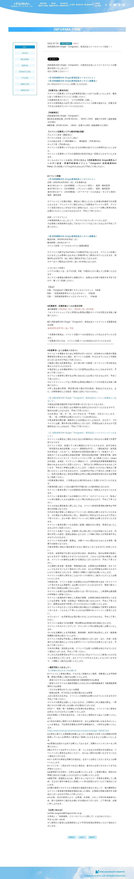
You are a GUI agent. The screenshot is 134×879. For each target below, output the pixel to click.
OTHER (25, 78)
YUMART (89, 4)
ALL (25, 47)
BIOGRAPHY (53, 4)
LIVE (72, 4)
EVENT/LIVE (25, 72)
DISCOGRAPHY (64, 4)
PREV (72, 837)
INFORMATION (43, 4)
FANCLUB (98, 4)
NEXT (92, 837)
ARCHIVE (24, 90)
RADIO (79, 4)
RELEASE (24, 59)
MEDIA (25, 65)
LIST (82, 837)
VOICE (25, 53)
